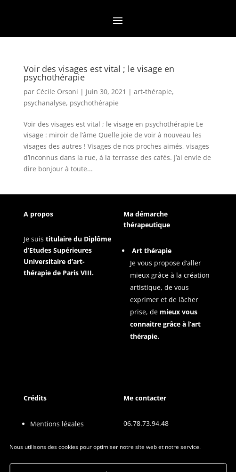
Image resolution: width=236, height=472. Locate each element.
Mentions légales (57, 423)
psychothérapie (94, 102)
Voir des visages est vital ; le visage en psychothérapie (99, 73)
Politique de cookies (61, 436)
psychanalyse (45, 102)
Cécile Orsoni (57, 91)
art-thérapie (153, 91)
